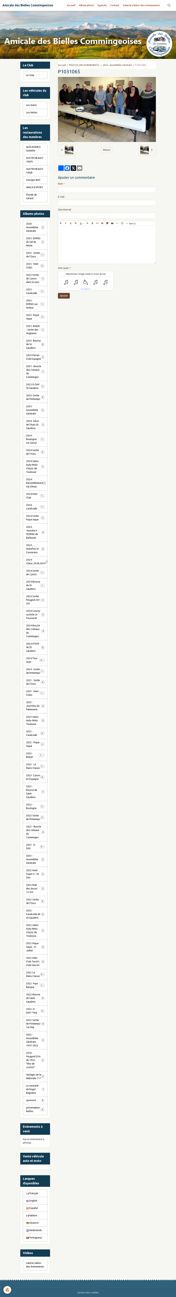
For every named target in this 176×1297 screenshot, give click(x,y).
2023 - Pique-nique (35, 744)
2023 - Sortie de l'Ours (35, 682)
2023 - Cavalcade (35, 733)
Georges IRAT (33, 180)
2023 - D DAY (35, 846)
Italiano (31, 1215)
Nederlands (34, 1230)
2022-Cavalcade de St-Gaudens (35, 914)
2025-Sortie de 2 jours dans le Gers (36, 278)
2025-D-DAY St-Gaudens (35, 386)
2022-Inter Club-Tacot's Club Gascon (35, 961)
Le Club (30, 75)
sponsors (35, 1100)
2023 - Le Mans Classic (35, 766)
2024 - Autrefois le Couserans (35, 549)
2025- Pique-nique (35, 317)
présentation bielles (35, 1109)
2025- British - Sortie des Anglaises (36, 330)
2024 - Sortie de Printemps (35, 671)
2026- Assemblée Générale (35, 227)
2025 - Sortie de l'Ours (35, 255)
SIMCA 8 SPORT (34, 187)
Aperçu (131, 223)
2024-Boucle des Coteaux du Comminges (35, 631)
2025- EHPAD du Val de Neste (35, 242)
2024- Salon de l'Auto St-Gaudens (35, 425)
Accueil (71, 5)
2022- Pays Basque (35, 985)
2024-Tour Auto (35, 660)
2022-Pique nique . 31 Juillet (35, 947)
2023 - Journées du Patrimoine (35, 706)
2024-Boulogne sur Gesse (35, 439)
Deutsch (32, 1222)
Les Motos (31, 112)
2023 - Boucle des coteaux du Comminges (35, 832)
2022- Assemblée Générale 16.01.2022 (35, 1040)
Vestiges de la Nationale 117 (35, 1076)
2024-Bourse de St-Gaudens (35, 585)
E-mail (61, 196)
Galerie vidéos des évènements (141, 5)
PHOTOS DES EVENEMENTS (84, 65)
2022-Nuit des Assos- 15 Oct (35, 889)
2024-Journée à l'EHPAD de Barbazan (35, 532)
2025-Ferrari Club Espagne (35, 357)
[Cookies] (7, 1290)
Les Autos (31, 105)
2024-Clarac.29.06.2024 (36, 561)
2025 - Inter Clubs (35, 266)
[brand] (27, 5)
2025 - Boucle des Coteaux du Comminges (36, 371)
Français (32, 1193)
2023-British (35, 755)
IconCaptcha (85, 289)
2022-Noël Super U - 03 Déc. (35, 874)
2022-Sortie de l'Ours (35, 901)
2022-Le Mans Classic (35, 974)
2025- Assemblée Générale (117, 65)
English (31, 1200)
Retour (106, 150)
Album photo (86, 5)
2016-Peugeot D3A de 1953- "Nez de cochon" (36, 1060)
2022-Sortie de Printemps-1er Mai (35, 1024)
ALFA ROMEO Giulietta (33, 149)
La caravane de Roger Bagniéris (35, 1089)
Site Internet (64, 209)
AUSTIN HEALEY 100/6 (34, 171)
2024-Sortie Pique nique (35, 518)
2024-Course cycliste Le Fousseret (35, 614)
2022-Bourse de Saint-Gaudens (35, 998)
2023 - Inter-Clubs (35, 693)
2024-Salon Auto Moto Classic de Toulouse (36, 466)
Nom (60, 183)
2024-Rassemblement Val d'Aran (36, 483)
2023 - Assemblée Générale (35, 859)
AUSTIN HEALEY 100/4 (34, 160)
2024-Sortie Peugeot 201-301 (35, 600)
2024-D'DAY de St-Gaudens (35, 647)
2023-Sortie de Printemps (35, 817)
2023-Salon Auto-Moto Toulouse (35, 720)
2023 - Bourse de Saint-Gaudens (35, 792)
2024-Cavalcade (35, 507)
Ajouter (64, 295)
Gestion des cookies (88, 1292)
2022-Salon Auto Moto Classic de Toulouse (36, 930)
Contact (114, 5)
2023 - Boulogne (35, 806)
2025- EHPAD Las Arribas (35, 304)
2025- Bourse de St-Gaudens (35, 344)
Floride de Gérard (31, 196)
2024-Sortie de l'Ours (35, 452)
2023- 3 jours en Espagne (35, 777)
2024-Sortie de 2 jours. (35, 572)
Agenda (102, 5)
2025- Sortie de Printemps (35, 397)
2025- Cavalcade (35, 291)
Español (32, 1208)
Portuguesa (34, 1237)
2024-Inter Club (35, 496)
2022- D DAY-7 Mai (35, 1011)
